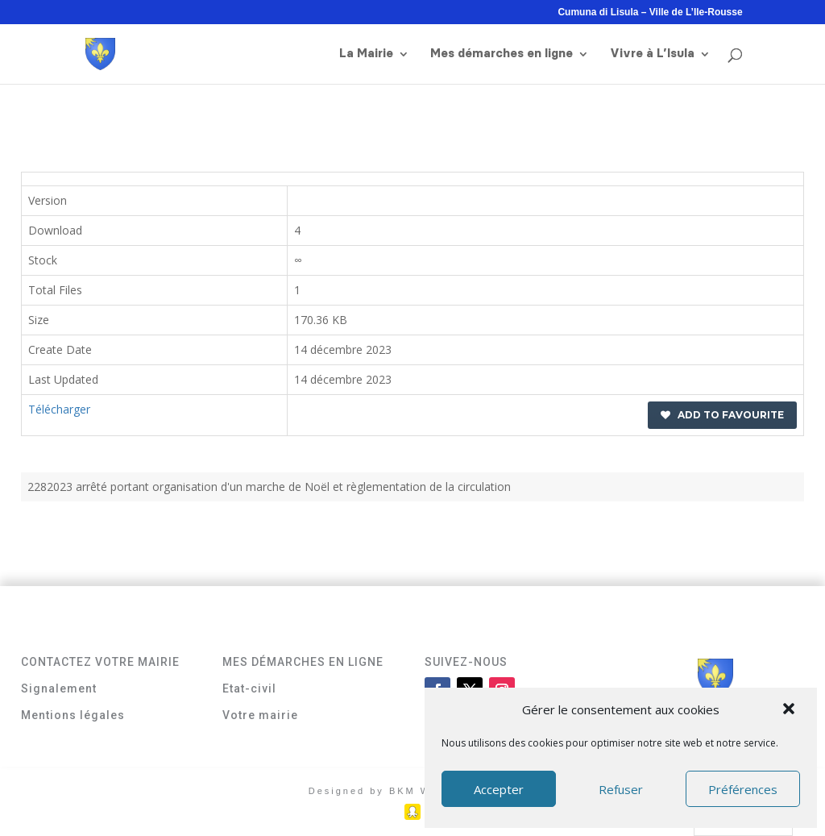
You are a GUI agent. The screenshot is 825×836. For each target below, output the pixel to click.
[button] (790, 710)
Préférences (742, 789)
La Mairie (366, 54)
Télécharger (59, 409)
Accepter (499, 789)
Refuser (621, 789)
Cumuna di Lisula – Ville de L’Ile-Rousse (650, 12)
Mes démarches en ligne (501, 54)
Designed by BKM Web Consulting (413, 791)
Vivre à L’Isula (652, 54)
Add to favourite (722, 415)
